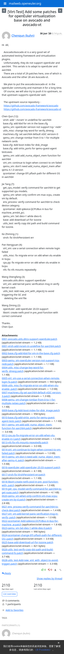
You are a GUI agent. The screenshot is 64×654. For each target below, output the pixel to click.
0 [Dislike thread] (50, 569)
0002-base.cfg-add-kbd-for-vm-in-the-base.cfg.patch (31, 353)
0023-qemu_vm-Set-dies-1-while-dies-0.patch (27, 528)
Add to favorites (12, 610)
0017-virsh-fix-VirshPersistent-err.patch (23, 474)
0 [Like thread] (44, 569)
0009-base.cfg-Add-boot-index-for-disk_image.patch (31, 410)
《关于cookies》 (43, 649)
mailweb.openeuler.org (25, 3)
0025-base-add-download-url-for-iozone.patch (27, 542)
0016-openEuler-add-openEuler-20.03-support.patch (31, 467)
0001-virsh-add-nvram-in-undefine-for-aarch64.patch (31, 346)
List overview (9, 594)
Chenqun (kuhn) (23, 35)
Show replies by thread (49, 578)
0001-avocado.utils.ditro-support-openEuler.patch (29, 339)
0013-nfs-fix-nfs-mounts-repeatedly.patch (25, 442)
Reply (6, 573)
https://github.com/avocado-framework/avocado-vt (32, 109)
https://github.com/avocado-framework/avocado (31, 105)
